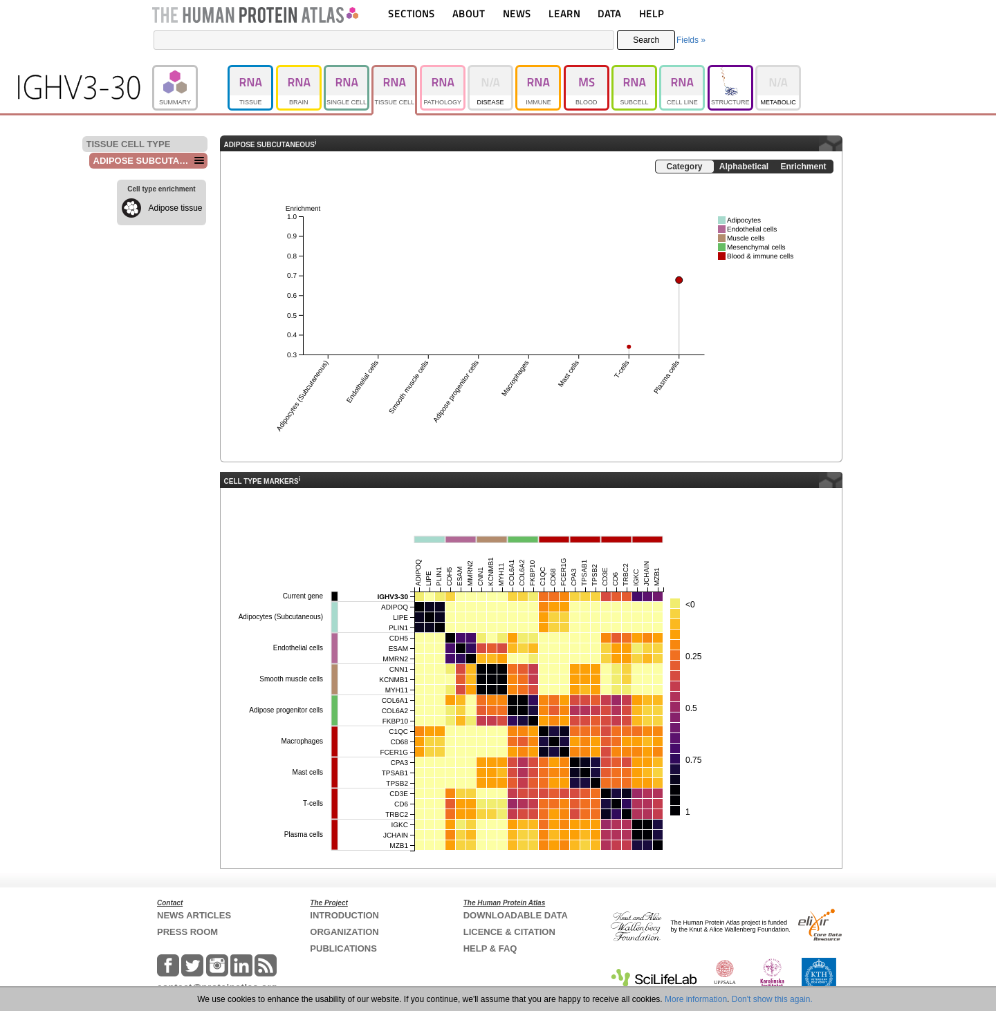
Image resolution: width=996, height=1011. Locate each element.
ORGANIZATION (344, 932)
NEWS (517, 13)
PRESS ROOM (187, 932)
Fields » (691, 40)
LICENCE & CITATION (509, 932)
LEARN (564, 13)
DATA (609, 13)
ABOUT (468, 13)
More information (696, 999)
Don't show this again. (772, 999)
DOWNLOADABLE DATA (515, 915)
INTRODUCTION (344, 915)
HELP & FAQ (490, 948)
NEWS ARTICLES (194, 915)
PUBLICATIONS (343, 948)
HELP (651, 13)
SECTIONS (411, 13)
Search (646, 40)
